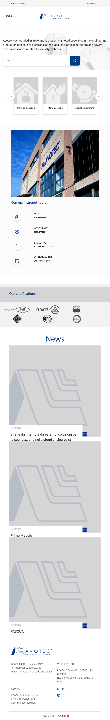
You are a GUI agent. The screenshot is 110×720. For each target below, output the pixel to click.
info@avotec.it (27, 698)
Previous (11, 96)
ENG (93, 3)
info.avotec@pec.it (27, 702)
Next (98, 96)
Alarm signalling (55, 108)
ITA (88, 3)
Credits (63, 715)
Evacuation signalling (84, 108)
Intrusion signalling (26, 108)
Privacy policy (48, 715)
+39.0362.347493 (29, 694)
